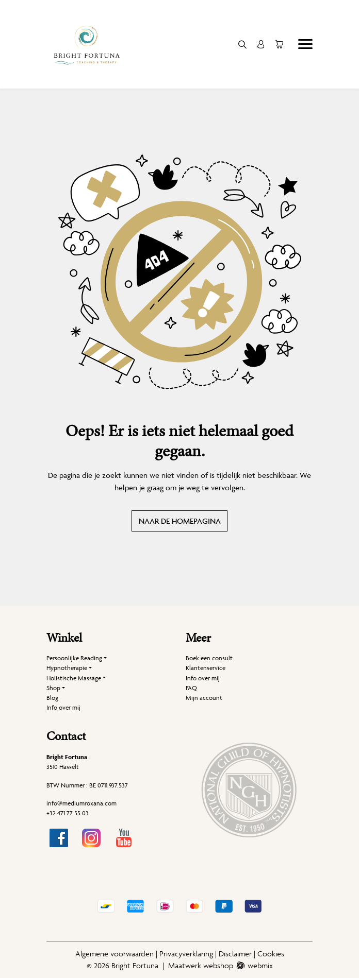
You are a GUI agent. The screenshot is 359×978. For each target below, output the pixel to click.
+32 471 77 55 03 (67, 813)
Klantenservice (205, 668)
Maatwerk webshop (200, 965)
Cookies (270, 953)
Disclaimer (235, 953)
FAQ (191, 688)
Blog (52, 697)
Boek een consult (209, 658)
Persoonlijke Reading (74, 658)
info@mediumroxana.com (81, 803)
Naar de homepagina (180, 521)
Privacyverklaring (186, 953)
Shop (53, 688)
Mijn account (204, 697)
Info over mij (63, 707)
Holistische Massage (73, 678)
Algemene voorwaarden (114, 953)
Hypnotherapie (66, 668)
